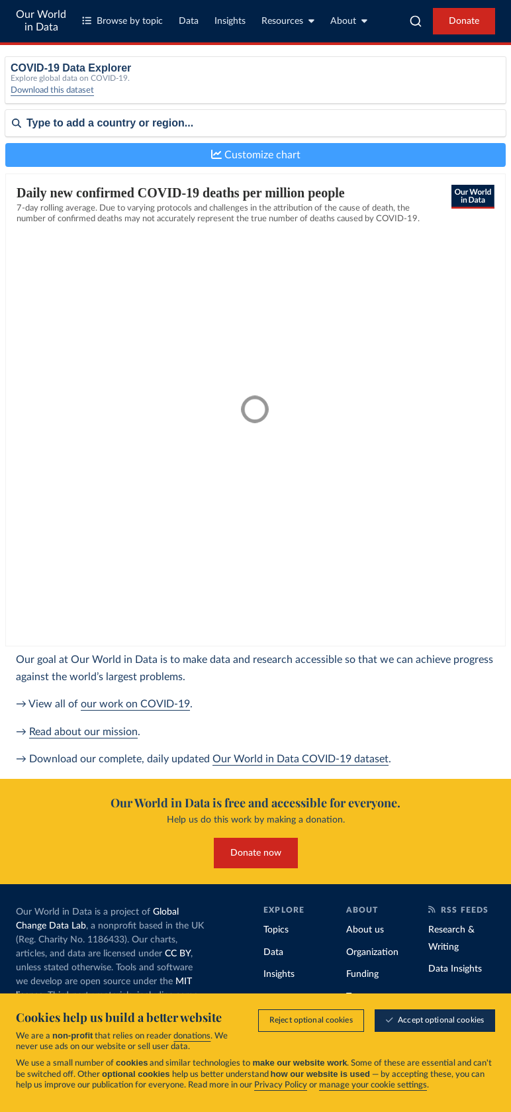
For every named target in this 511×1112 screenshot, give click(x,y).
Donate (464, 21)
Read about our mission (83, 732)
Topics (276, 930)
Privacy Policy (280, 1085)
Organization (372, 952)
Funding (362, 974)
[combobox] (416, 21)
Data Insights (455, 969)
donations (191, 1036)
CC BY (178, 953)
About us (365, 930)
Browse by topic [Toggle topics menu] (122, 21)
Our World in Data (41, 20)
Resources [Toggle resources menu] (287, 21)
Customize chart (256, 154)
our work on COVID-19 (135, 704)
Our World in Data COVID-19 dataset (300, 759)
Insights (230, 21)
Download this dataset (52, 90)
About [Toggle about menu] (348, 21)
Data (189, 21)
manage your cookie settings (373, 1085)
